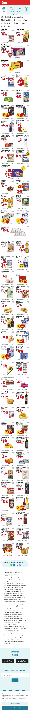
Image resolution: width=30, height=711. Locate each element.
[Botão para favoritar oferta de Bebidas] (28, 60)
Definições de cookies (15, 703)
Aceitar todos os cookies (15, 708)
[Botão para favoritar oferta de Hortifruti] (13, 91)
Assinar (15, 680)
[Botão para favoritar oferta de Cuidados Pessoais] (28, 45)
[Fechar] (27, 694)
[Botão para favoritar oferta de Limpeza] (13, 121)
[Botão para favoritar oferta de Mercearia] (28, 30)
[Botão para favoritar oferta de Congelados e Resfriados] (13, 30)
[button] (13, 14)
